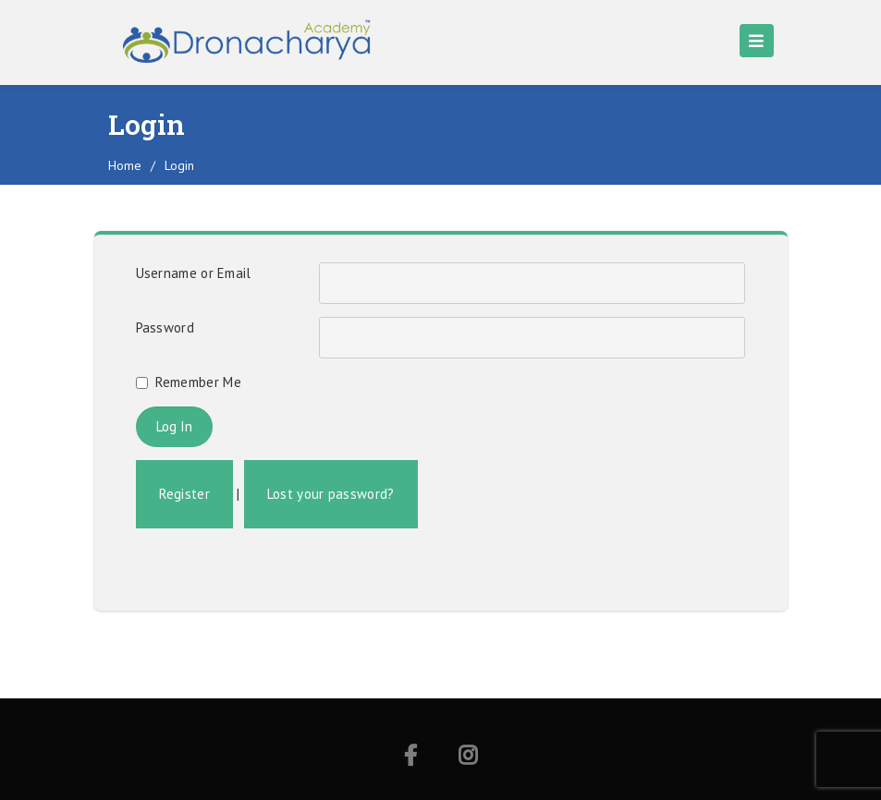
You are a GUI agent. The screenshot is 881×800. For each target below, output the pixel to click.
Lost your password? (331, 494)
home (124, 165)
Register (184, 494)
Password (165, 327)
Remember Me (198, 382)
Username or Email (193, 273)
